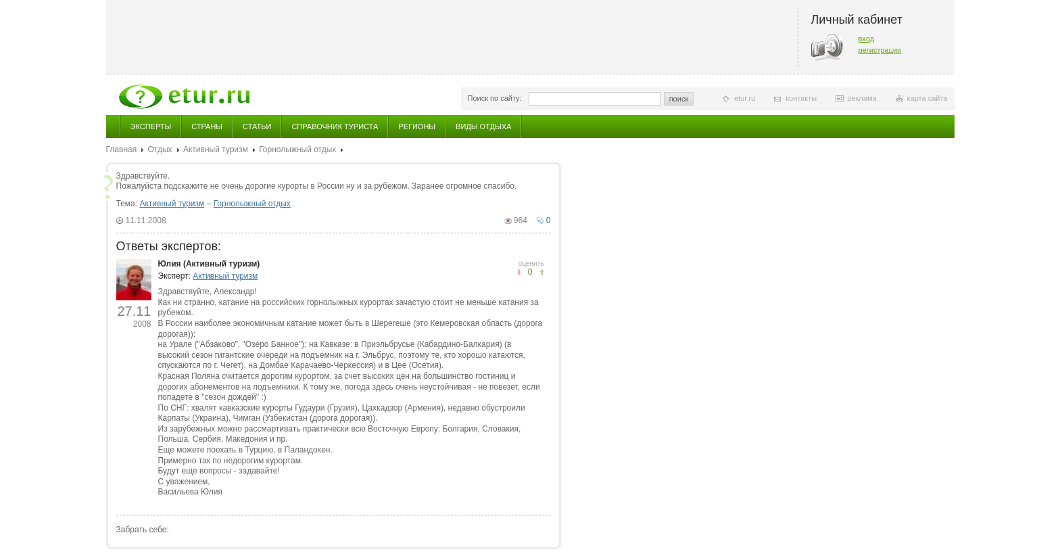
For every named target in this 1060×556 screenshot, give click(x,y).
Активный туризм (215, 149)
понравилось (518, 272)
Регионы (416, 126)
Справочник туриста (334, 126)
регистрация (880, 50)
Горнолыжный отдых (297, 149)
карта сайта (927, 98)
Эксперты (151, 126)
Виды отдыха (483, 126)
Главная (121, 149)
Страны (206, 126)
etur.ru (744, 98)
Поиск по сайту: (495, 98)
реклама (861, 98)
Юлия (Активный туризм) (209, 264)
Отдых (160, 149)
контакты (801, 98)
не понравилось (541, 272)
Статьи (257, 126)
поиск (679, 99)
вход (867, 38)
